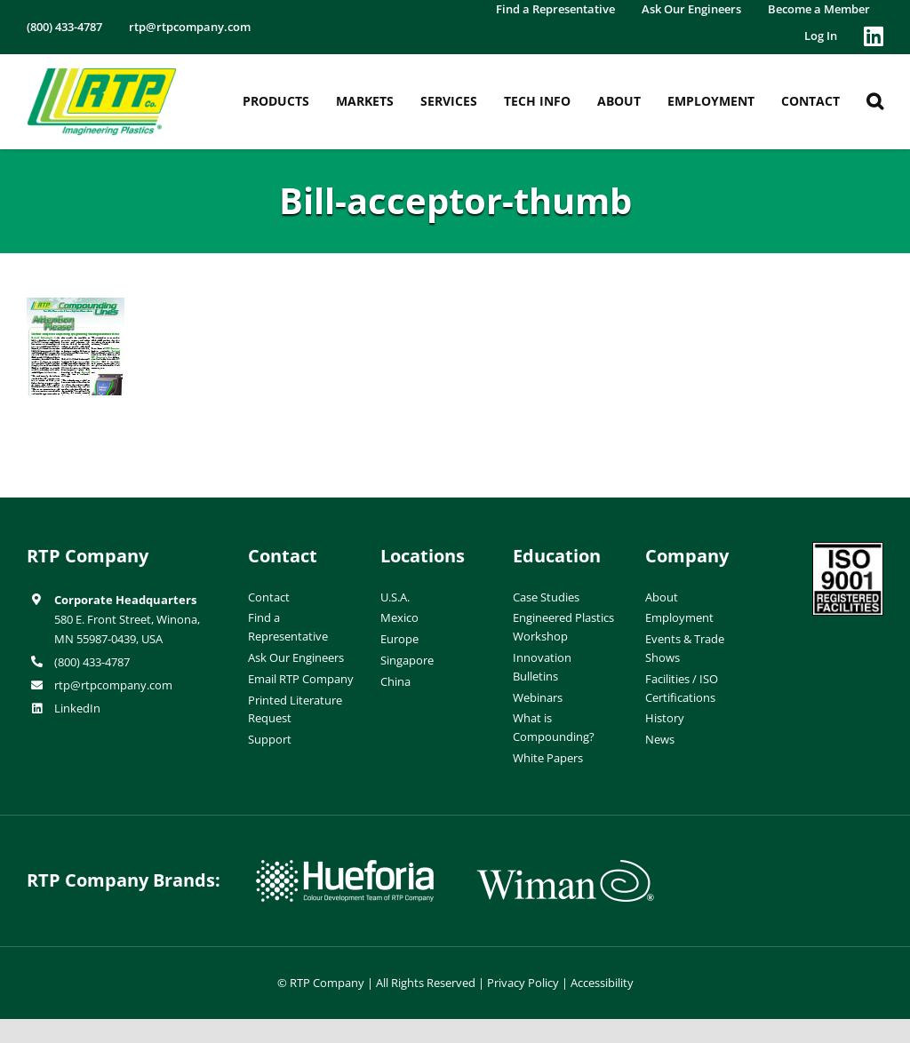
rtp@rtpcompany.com (113, 685)
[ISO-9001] (847, 549)
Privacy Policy (523, 983)
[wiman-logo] (565, 867)
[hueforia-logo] (345, 867)
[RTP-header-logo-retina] (102, 74)
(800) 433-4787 (92, 662)
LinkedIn (77, 708)
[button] (874, 101)
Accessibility (602, 983)
